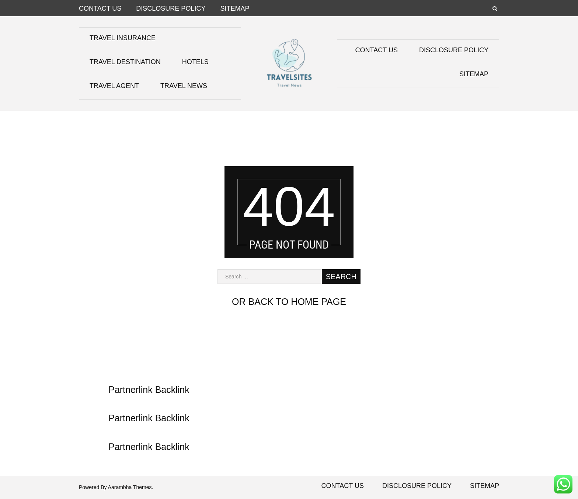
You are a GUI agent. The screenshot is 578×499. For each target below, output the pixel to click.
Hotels (195, 62)
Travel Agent (114, 85)
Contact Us (100, 8)
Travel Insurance (123, 38)
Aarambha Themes (130, 487)
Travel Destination (125, 62)
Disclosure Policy (170, 8)
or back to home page (289, 301)
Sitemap (234, 8)
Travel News (183, 85)
